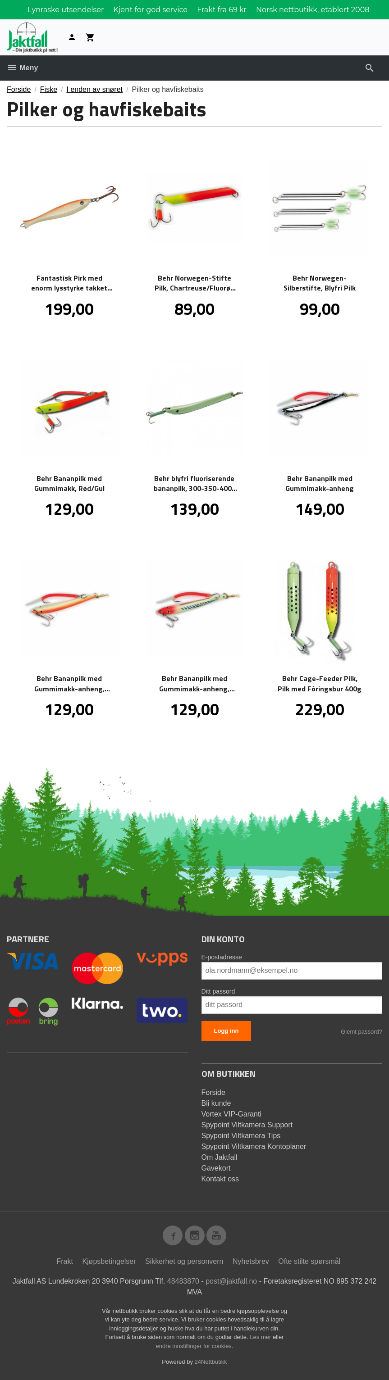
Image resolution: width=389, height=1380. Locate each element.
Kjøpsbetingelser (109, 1261)
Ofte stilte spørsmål (309, 1261)
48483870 (183, 1281)
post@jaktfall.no (231, 1281)
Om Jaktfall (219, 1157)
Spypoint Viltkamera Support (247, 1125)
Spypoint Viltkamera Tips (241, 1135)
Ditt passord (218, 991)
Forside (19, 89)
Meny (22, 68)
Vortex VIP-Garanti (231, 1114)
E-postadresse (221, 957)
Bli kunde (216, 1103)
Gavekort (216, 1168)
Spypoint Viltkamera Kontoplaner (254, 1146)
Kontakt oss (220, 1179)
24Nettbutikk (211, 1361)
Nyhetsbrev (251, 1261)
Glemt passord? (361, 1031)
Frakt (64, 1261)
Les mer (261, 1337)
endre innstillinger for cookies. (194, 1346)
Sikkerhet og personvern (184, 1261)
